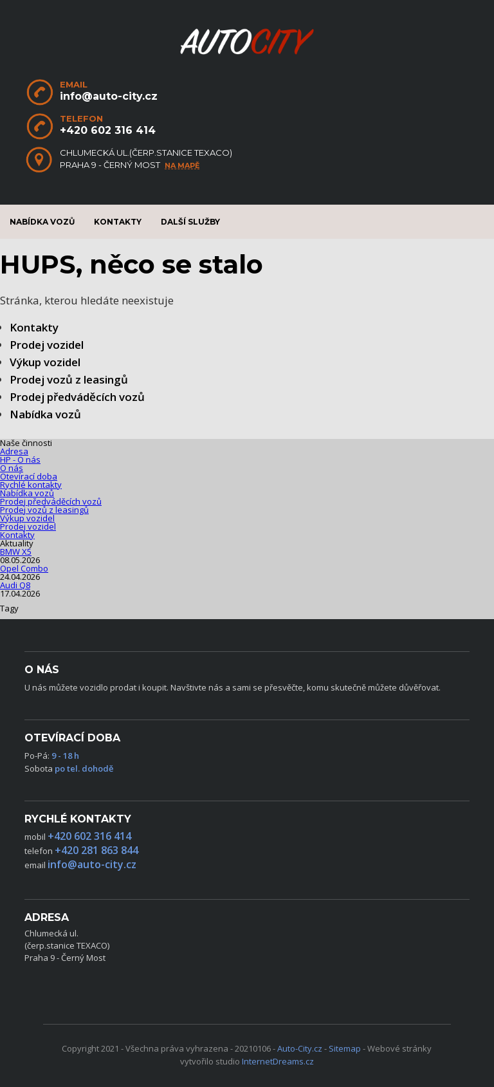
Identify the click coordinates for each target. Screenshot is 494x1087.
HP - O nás (20, 459)
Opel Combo (24, 568)
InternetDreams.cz (278, 1061)
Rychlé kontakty (31, 484)
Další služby (190, 222)
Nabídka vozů (42, 222)
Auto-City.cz (299, 1048)
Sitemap (345, 1048)
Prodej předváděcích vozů (77, 396)
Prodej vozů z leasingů (69, 379)
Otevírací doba (28, 476)
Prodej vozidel (47, 344)
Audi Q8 (15, 585)
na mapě (182, 165)
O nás (11, 468)
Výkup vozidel (45, 362)
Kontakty (118, 222)
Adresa (14, 451)
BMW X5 (16, 551)
